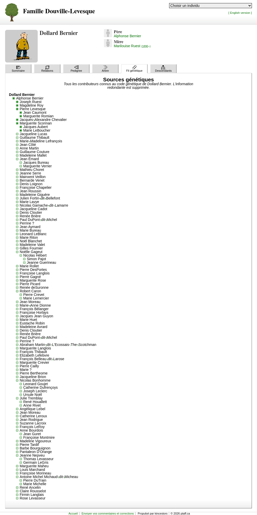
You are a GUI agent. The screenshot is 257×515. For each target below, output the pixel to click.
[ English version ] (240, 12)
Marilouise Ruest (132, 46)
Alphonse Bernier (127, 36)
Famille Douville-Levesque (59, 11)
